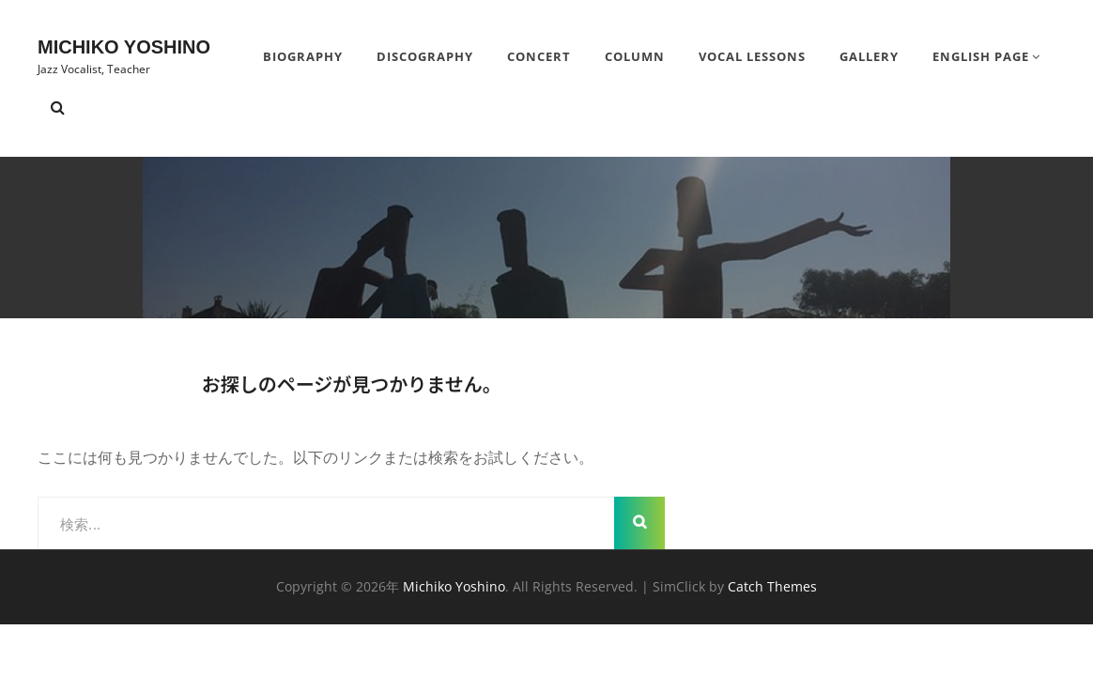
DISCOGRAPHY (425, 56)
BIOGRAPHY (303, 56)
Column (635, 56)
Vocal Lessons (752, 56)
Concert (539, 56)
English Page (980, 56)
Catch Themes (772, 586)
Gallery (869, 56)
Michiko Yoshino (124, 47)
